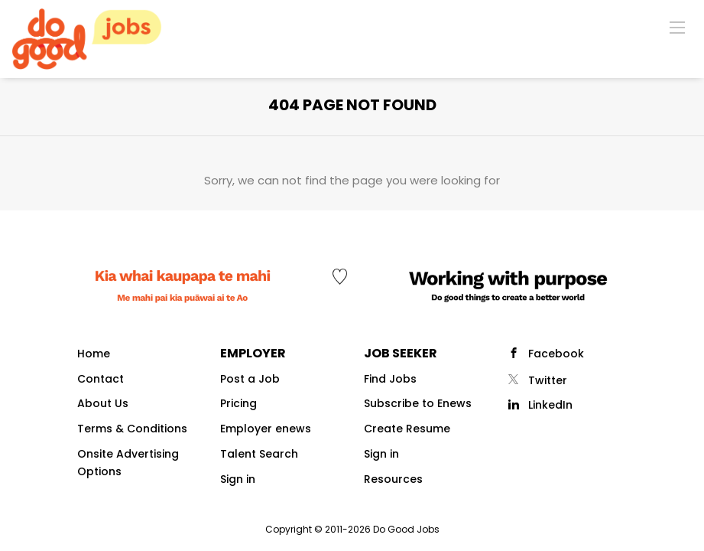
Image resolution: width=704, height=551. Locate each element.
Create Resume (407, 428)
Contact (100, 378)
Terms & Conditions (132, 428)
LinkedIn (550, 404)
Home (93, 353)
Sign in (237, 479)
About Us (102, 403)
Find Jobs (390, 378)
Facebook (556, 353)
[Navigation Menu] (677, 26)
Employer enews (265, 428)
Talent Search (259, 453)
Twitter (547, 380)
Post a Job (250, 378)
